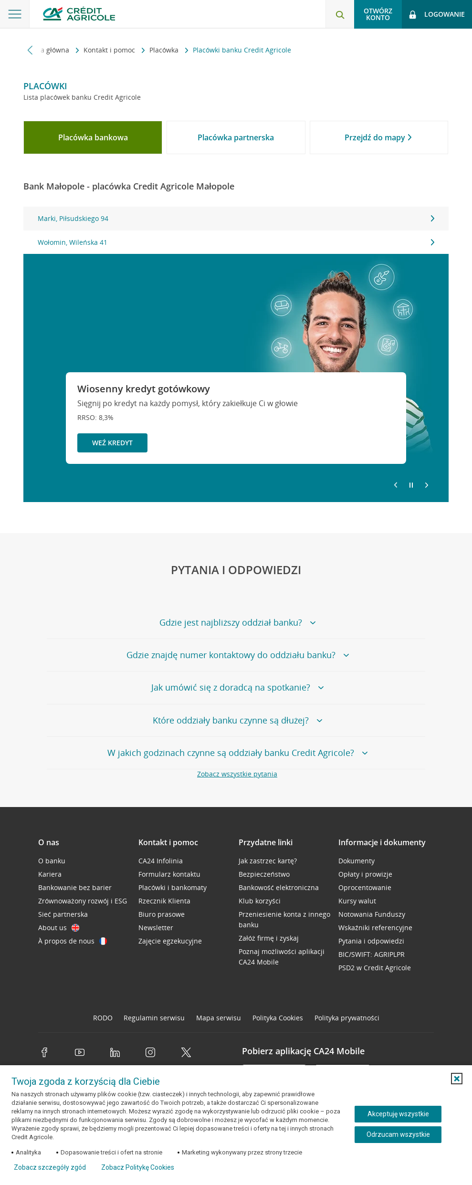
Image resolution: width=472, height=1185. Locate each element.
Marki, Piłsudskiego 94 (236, 218)
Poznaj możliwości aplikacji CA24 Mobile (282, 956)
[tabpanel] (235, 230)
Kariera (50, 874)
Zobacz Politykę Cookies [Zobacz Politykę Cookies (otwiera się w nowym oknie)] (137, 1167)
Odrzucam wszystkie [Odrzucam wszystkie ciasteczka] (398, 1134)
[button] (457, 1078)
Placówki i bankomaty (172, 887)
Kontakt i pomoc (110, 49)
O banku (51, 860)
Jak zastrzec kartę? (268, 860)
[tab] (92, 137)
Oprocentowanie (364, 887)
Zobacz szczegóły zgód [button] (50, 1167)
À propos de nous (72, 940)
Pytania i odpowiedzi (371, 940)
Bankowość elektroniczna (279, 887)
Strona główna (47, 49)
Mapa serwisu (218, 1017)
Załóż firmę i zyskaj (269, 938)
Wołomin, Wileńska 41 (236, 242)
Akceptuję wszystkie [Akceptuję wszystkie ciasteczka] (398, 1114)
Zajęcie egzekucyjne (170, 940)
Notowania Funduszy (371, 914)
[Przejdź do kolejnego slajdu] (426, 485)
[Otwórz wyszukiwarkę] (339, 14)
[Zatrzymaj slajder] (411, 485)
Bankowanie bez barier (75, 887)
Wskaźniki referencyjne (375, 927)
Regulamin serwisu (154, 1017)
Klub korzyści (260, 900)
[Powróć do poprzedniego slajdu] (395, 484)
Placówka (164, 49)
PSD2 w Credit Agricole (374, 967)
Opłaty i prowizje (365, 874)
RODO (103, 1017)
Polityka (277, 1017)
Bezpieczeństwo (264, 874)
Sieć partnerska (63, 914)
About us (58, 927)
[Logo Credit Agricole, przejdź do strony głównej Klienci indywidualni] (79, 14)
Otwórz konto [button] (378, 14)
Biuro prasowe (161, 914)
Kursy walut (357, 900)
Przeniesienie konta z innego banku (284, 919)
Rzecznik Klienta (164, 900)
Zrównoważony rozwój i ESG (82, 900)
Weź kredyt (112, 442)
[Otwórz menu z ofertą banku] (15, 14)
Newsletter (155, 927)
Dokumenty (356, 860)
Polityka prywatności (347, 1017)
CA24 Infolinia (160, 860)
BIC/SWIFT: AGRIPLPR (371, 954)
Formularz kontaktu (169, 874)
